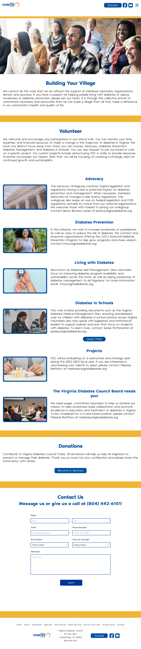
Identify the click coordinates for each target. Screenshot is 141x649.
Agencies (48, 625)
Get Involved (60, 625)
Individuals (37, 625)
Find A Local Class (92, 625)
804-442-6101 (70, 640)
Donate (113, 5)
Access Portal (108, 625)
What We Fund (74, 625)
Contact (120, 625)
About (27, 625)
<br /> (70, 551)
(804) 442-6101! (104, 503)
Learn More (94, 339)
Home (19, 625)
